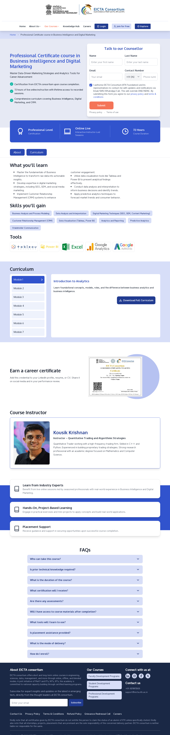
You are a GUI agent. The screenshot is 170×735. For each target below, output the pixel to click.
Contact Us (16, 712)
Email (92, 70)
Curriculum (36, 150)
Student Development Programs (99, 683)
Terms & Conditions (53, 712)
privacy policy (137, 94)
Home (22, 26)
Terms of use (112, 112)
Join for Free (121, 26)
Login (101, 26)
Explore (142, 26)
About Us (35, 26)
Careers (87, 26)
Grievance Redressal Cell (97, 712)
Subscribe (76, 701)
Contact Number (134, 70)
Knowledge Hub (71, 26)
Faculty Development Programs (104, 674)
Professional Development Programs (102, 693)
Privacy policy (95, 112)
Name (92, 55)
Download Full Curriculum (136, 298)
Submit (101, 105)
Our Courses (51, 26)
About (17, 150)
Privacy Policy (32, 712)
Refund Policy (74, 712)
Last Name (131, 55)
